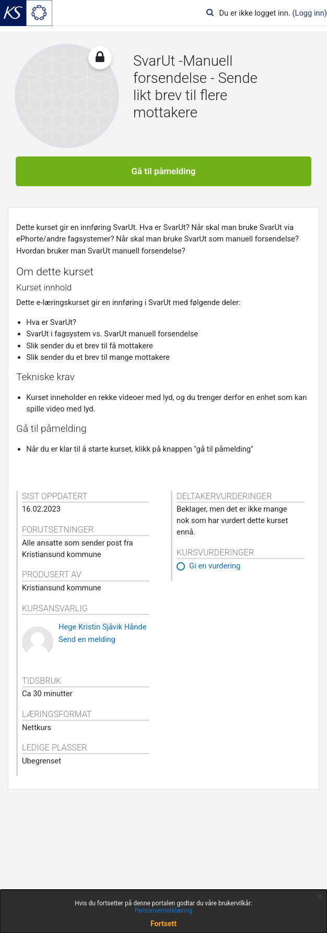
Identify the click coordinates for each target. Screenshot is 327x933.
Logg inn (309, 13)
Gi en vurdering (214, 566)
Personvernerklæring (163, 910)
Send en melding (87, 639)
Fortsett (163, 923)
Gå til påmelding (164, 171)
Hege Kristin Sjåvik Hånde (103, 627)
